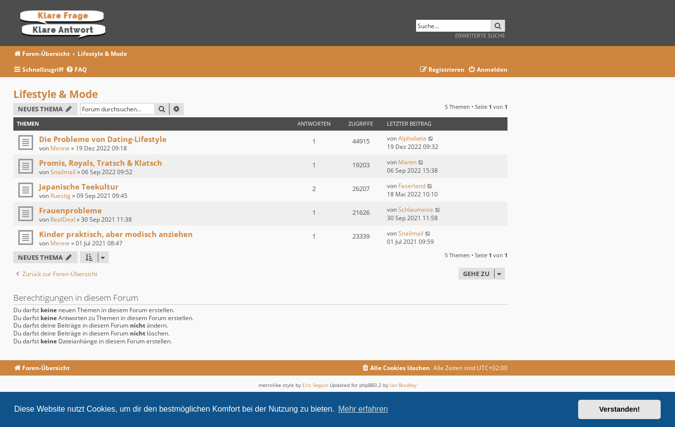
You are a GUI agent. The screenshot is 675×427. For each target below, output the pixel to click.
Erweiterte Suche (480, 35)
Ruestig (60, 195)
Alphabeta (412, 138)
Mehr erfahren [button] (363, 409)
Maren (407, 162)
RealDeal (62, 219)
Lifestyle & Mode (55, 94)
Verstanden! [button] (619, 409)
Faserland (411, 186)
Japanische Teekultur (79, 186)
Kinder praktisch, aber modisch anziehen (116, 234)
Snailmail (63, 172)
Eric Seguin (315, 384)
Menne (60, 148)
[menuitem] (76, 70)
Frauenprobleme (70, 210)
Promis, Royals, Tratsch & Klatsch (100, 163)
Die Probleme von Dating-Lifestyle (103, 139)
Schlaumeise (415, 209)
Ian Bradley (403, 384)
